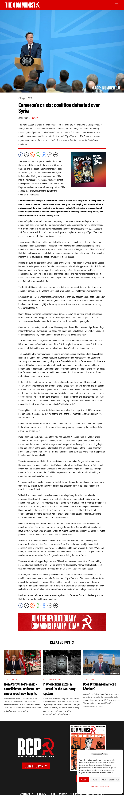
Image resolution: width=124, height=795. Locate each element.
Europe (91, 679)
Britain (35, 117)
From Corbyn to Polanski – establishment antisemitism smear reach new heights (22, 688)
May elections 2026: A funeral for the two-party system (59, 688)
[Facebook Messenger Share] (44, 154)
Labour (59, 679)
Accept (84, 780)
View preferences (110, 780)
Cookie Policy (94, 786)
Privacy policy (104, 786)
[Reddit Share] (32, 154)
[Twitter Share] (26, 154)
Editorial (52, 679)
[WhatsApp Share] (38, 154)
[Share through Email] (49, 154)
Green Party (14, 679)
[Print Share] (55, 154)
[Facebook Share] (20, 154)
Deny (95, 780)
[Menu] (116, 4)
